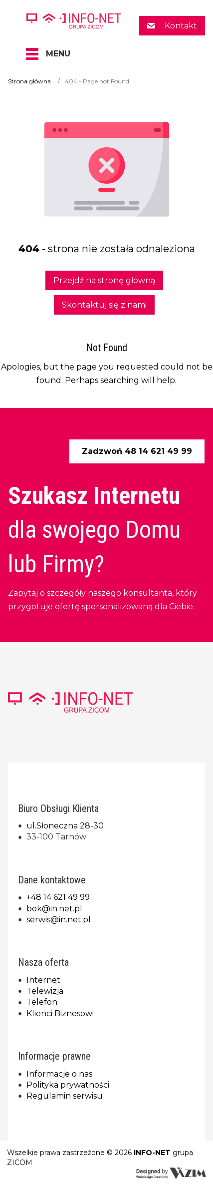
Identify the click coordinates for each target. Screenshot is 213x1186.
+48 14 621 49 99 (58, 897)
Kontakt (180, 25)
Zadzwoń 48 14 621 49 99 (137, 451)
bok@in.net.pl (54, 908)
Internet (43, 980)
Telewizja (44, 991)
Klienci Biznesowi (60, 1013)
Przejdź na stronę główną (104, 280)
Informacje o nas (59, 1074)
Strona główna (29, 81)
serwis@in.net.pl (58, 919)
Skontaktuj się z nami (104, 305)
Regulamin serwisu (64, 1096)
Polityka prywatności (67, 1085)
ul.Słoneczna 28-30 (65, 825)
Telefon (41, 1002)
